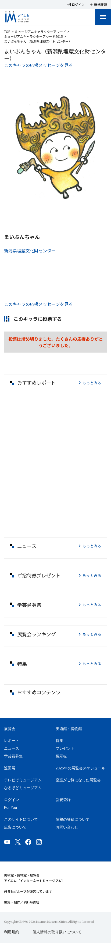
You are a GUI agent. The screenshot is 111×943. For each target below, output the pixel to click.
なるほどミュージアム (23, 788)
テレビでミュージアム (23, 780)
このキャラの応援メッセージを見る (38, 65)
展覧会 (9, 728)
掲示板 (61, 756)
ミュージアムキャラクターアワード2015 (33, 36)
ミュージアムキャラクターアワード (40, 31)
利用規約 (11, 932)
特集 (59, 740)
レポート (11, 740)
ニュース (11, 748)
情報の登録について (72, 819)
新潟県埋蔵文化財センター (30, 250)
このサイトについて (21, 819)
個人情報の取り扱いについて (57, 932)
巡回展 (9, 768)
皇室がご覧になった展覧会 (78, 780)
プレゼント (65, 748)
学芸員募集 (13, 756)
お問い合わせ (67, 827)
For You (10, 807)
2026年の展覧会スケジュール (80, 768)
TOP (7, 31)
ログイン (11, 799)
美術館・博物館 (69, 728)
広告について (15, 827)
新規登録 (63, 799)
